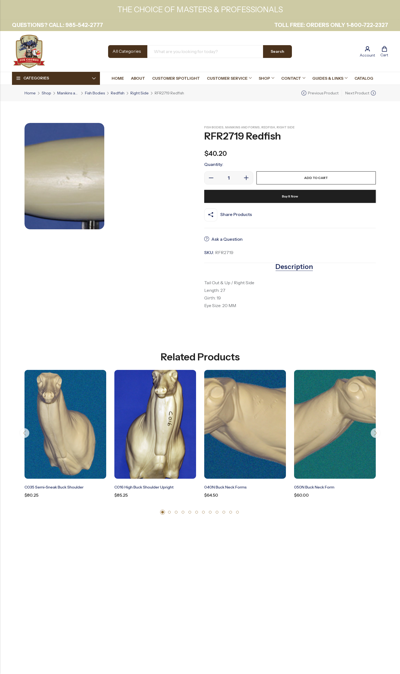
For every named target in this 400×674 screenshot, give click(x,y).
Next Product (357, 93)
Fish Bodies (95, 93)
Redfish (117, 93)
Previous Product (323, 93)
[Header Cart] (384, 51)
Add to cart (316, 177)
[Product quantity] (229, 178)
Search (277, 51)
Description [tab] (294, 267)
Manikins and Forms (68, 93)
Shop (46, 93)
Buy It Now (290, 196)
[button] (162, 512)
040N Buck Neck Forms (228, 487)
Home (30, 93)
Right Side (139, 93)
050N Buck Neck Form (317, 487)
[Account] (367, 51)
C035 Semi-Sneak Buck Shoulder (58, 487)
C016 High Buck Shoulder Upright (148, 487)
